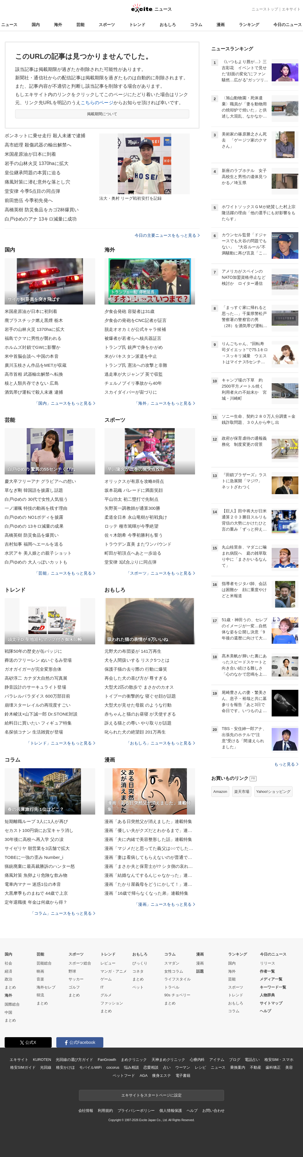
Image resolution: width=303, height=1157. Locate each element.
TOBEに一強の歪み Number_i (34, 857)
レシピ (200, 1067)
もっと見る (286, 764)
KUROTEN (42, 1059)
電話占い (252, 1059)
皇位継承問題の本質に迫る (33, 172)
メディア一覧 (271, 979)
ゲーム (106, 979)
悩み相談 (131, 1067)
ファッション (111, 1003)
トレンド (137, 24)
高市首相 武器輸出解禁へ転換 (34, 374)
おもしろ (168, 24)
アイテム (216, 1059)
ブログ (234, 1059)
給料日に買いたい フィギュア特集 (38, 722)
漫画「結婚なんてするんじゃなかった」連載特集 (149, 875)
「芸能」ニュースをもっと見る (64, 573)
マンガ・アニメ (113, 971)
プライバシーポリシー (136, 1110)
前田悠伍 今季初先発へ (29, 200)
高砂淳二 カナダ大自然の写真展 (36, 678)
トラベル (171, 987)
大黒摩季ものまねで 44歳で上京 (36, 893)
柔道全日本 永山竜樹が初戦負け (135, 517)
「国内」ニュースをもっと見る (64, 403)
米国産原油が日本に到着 (30, 154)
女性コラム (173, 971)
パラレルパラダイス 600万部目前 (37, 696)
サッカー (76, 979)
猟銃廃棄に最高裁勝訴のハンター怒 (40, 866)
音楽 (40, 979)
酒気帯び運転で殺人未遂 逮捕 (34, 392)
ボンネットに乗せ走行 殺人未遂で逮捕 (45, 135)
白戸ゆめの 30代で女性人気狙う (36, 499)
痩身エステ (161, 1075)
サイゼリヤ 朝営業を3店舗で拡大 (37, 848)
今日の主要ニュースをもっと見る (167, 235)
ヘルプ (265, 1011)
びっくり (139, 963)
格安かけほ (65, 1067)
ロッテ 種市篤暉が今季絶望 (131, 526)
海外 (58, 24)
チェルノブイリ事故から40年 (133, 383)
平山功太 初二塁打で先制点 (131, 499)
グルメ (106, 995)
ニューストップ (265, 9)
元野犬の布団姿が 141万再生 (132, 651)
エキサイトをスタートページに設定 (151, 1095)
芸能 (80, 24)
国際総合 (12, 1004)
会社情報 (85, 1110)
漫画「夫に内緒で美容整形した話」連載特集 (148, 839)
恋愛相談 (150, 1067)
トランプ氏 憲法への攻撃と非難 (135, 365)
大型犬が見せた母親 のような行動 (138, 705)
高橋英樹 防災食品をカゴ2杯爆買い (42, 209)
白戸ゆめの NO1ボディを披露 (34, 517)
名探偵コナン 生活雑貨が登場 (34, 731)
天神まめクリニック (168, 1059)
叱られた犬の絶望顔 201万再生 (135, 731)
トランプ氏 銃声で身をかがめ (133, 347)
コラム (196, 24)
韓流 (40, 995)
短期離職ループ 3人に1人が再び (36, 821)
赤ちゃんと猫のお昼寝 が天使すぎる (140, 714)
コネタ (138, 971)
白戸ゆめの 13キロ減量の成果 (34, 526)
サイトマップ (271, 1003)
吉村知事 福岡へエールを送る (34, 544)
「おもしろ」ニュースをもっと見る (160, 743)
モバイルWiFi (90, 1067)
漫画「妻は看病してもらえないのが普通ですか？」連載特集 (149, 857)
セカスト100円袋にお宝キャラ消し (39, 830)
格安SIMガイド (22, 1067)
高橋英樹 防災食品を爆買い (32, 535)
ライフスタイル (177, 979)
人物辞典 (267, 995)
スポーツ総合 (79, 963)
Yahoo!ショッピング (273, 791)
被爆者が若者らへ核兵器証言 (133, 338)
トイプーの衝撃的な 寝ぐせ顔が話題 (140, 696)
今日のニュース (287, 24)
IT (102, 987)
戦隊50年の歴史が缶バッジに (33, 651)
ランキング (249, 24)
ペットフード (124, 1075)
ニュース (9, 24)
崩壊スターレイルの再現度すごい (38, 705)
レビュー (108, 963)
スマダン (171, 963)
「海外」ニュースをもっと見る (164, 403)
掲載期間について (102, 114)
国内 (36, 24)
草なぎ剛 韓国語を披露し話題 (34, 490)
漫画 (221, 24)
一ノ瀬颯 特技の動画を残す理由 (36, 508)
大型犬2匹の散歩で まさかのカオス (139, 687)
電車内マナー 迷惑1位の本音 (33, 884)
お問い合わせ (213, 1110)
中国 (8, 1012)
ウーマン (182, 1067)
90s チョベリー (177, 995)
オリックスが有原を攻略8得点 (134, 481)
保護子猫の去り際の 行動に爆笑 (135, 669)
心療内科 (197, 1059)
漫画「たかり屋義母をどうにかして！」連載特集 (149, 884)
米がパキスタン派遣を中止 (130, 356)
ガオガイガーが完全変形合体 (33, 669)
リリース (267, 963)
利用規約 (105, 1110)
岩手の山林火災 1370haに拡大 (36, 163)
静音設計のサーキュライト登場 (35, 687)
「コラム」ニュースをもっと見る (62, 913)
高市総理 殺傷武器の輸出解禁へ (38, 144)
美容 (289, 1067)
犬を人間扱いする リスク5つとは (136, 660)
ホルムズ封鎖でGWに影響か (32, 347)
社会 (8, 963)
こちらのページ (97, 102)
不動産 (255, 1067)
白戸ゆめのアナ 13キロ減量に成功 (41, 219)
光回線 (45, 1067)
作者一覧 (267, 971)
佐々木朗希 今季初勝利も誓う (133, 535)
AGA (143, 1075)
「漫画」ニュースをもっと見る (164, 904)
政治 (8, 979)
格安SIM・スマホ (278, 1059)
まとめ (10, 987)
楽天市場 (241, 791)
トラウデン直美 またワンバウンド (138, 544)
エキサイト (291, 9)
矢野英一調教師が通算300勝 (132, 508)
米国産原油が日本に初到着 (31, 311)
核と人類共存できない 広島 (32, 383)
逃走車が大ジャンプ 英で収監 (133, 374)
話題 (200, 971)
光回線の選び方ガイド (74, 1059)
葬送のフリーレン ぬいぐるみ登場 (38, 660)
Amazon (220, 791)
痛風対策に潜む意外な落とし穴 (37, 181)
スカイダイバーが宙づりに (130, 392)
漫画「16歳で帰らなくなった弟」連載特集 (146, 893)
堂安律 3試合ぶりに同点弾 (130, 562)
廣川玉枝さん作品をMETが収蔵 (35, 365)
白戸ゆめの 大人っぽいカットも (36, 562)
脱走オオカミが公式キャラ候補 (135, 329)
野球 (72, 971)
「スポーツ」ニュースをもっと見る (160, 573)
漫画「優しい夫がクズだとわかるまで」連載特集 (149, 830)
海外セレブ (46, 987)
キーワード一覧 (273, 987)
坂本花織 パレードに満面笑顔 (133, 490)
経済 (8, 971)
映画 (40, 971)
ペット (138, 987)
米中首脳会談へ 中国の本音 (32, 356)
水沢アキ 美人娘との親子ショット (38, 553)
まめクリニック (134, 1059)
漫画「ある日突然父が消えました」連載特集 (148, 821)
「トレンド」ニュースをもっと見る (60, 743)
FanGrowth (107, 1059)
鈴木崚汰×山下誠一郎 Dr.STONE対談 (41, 714)
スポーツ (107, 24)
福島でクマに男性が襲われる (33, 338)
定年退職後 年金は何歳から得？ (36, 902)
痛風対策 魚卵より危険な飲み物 (36, 875)
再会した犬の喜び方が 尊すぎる (135, 678)
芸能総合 (44, 963)
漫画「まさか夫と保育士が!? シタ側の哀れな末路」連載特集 (149, 866)
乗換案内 (237, 1067)
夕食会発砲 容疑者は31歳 (129, 311)
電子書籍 (183, 1075)
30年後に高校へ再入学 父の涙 (34, 839)
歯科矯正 (273, 1067)
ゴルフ (74, 987)
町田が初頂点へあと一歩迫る (133, 553)
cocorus (112, 1067)
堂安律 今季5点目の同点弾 (32, 191)
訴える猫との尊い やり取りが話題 (138, 722)
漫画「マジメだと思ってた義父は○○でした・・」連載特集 (149, 848)
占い (167, 1067)
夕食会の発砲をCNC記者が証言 (135, 320)
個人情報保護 (170, 1110)
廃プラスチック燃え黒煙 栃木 (34, 320)
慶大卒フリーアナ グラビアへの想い (40, 481)
